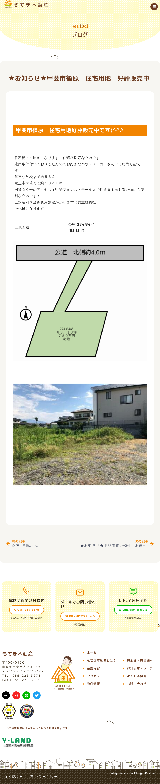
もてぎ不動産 (17, 653)
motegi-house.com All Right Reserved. (133, 773)
